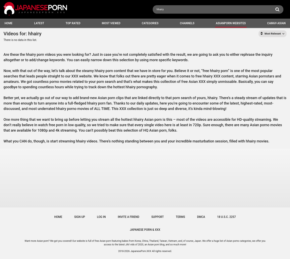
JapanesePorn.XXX (140, 251)
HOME (9, 23)
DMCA (201, 216)
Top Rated (73, 23)
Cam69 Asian (276, 23)
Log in (101, 216)
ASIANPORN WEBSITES (231, 23)
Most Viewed (111, 23)
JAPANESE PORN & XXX (145, 229)
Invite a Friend (128, 216)
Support (157, 216)
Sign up (79, 216)
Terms (180, 216)
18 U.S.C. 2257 (226, 216)
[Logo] (36, 9)
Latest (39, 23)
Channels (187, 23)
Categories (150, 23)
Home (58, 216)
